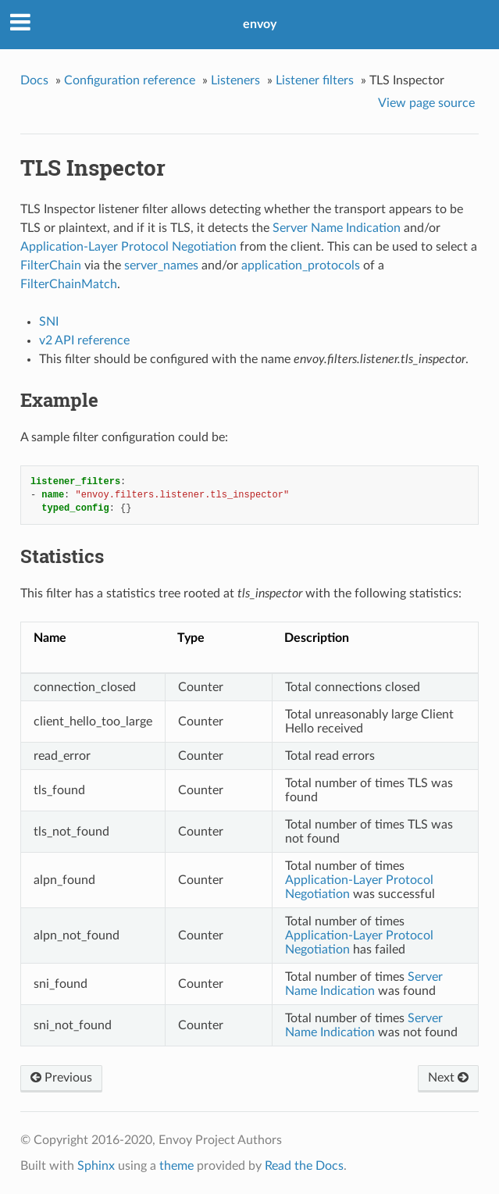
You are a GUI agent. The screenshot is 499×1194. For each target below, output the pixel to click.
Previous (61, 1077)
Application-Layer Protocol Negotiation (128, 247)
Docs (34, 80)
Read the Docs (304, 1166)
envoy (259, 24)
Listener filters (315, 80)
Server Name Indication (337, 228)
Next (448, 1077)
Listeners (235, 80)
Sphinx (96, 1166)
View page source (426, 103)
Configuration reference (129, 80)
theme (176, 1166)
